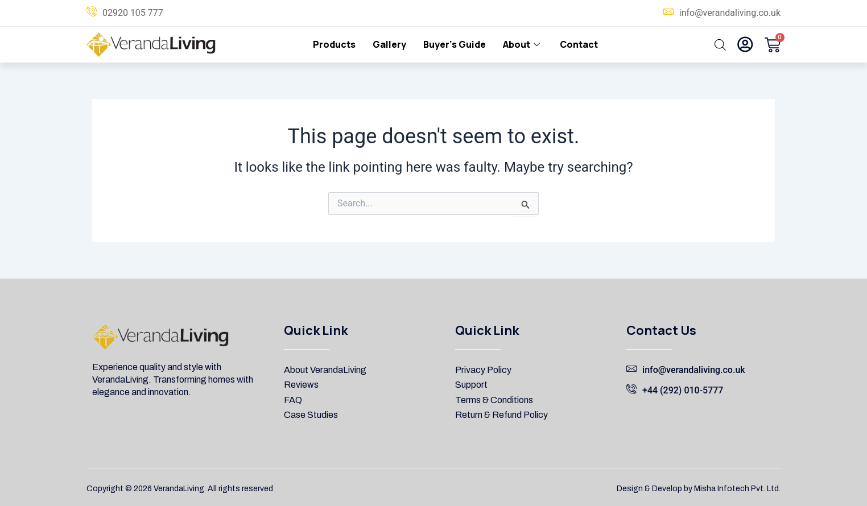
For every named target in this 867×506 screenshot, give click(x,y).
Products (334, 44)
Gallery (389, 44)
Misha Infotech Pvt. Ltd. (737, 488)
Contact (579, 44)
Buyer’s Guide (454, 44)
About (523, 44)
